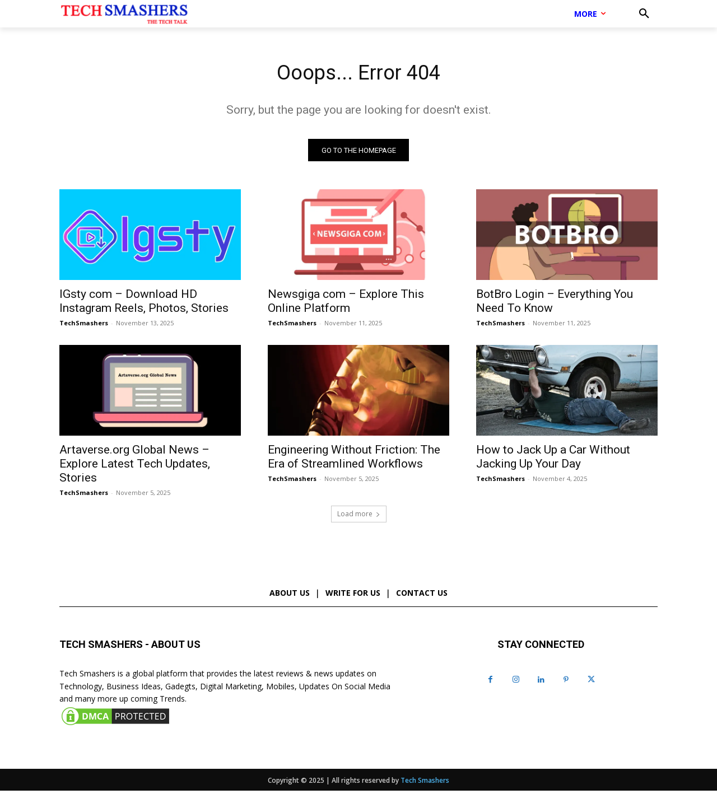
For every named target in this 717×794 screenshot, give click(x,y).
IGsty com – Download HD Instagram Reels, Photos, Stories (144, 303)
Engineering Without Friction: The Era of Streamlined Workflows (354, 459)
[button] (644, 14)
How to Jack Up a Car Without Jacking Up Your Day (553, 459)
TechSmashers (83, 325)
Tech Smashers (425, 783)
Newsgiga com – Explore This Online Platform (346, 303)
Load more (358, 516)
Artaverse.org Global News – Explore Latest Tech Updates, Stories (134, 466)
